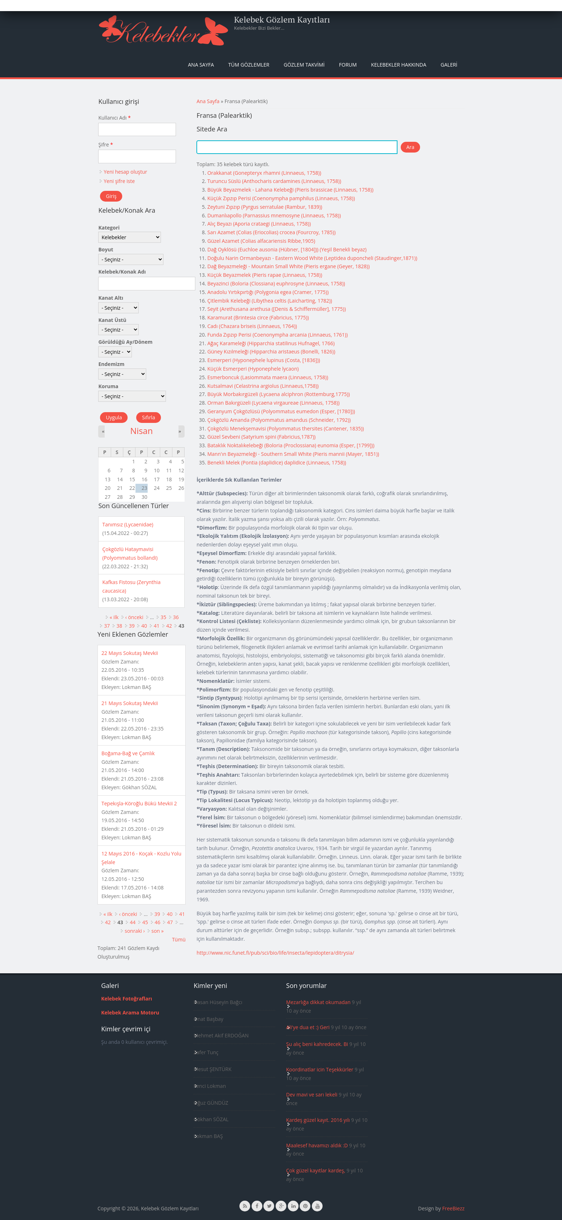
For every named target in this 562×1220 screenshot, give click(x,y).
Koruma (108, 386)
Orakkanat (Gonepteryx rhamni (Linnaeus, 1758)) (264, 172)
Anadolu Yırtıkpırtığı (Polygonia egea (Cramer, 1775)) (267, 292)
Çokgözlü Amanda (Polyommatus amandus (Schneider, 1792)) (279, 419)
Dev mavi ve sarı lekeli (311, 1094)
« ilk (114, 617)
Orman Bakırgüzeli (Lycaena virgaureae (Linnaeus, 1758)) (273, 402)
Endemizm (111, 364)
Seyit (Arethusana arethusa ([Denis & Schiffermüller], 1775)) (276, 308)
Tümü (179, 939)
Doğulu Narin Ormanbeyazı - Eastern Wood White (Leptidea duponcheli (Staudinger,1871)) (312, 258)
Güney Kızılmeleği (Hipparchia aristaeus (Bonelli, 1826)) (271, 351)
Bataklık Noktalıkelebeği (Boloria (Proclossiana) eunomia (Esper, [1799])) (290, 445)
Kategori (108, 227)
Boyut (105, 249)
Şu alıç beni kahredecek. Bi (317, 1044)
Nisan (141, 431)
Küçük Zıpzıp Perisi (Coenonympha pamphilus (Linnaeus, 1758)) (281, 198)
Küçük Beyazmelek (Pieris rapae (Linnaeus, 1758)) (264, 274)
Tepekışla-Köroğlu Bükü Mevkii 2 (139, 803)
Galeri (448, 64)
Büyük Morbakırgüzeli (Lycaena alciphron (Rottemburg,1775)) (278, 394)
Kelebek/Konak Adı (122, 271)
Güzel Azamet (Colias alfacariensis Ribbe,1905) (261, 240)
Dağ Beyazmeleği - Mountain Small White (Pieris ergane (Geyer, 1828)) (288, 266)
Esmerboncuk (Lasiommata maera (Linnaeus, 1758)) (267, 377)
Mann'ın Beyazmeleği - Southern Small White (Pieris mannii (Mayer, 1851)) (293, 453)
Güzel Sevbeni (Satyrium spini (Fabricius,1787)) (261, 436)
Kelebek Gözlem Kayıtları (282, 19)
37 (107, 625)
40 (144, 625)
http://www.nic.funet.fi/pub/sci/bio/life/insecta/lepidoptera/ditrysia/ (275, 952)
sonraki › (135, 930)
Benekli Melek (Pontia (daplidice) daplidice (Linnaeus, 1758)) (276, 462)
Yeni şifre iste (119, 181)
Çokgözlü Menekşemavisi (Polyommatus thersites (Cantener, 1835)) (285, 428)
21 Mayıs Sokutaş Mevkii (129, 703)
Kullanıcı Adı (114, 117)
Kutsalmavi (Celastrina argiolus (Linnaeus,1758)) (263, 385)
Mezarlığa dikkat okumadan (318, 1002)
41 (156, 625)
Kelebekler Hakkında (398, 64)
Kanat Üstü (112, 320)
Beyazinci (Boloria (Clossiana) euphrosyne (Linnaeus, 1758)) (276, 283)
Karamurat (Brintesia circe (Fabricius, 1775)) (258, 317)
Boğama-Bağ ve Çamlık (128, 753)
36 (176, 617)
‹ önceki (134, 617)
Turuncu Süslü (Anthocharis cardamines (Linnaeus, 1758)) (274, 181)
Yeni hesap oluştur (125, 171)
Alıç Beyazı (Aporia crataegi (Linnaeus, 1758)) (259, 223)
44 (132, 922)
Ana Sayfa (201, 64)
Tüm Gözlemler (249, 64)
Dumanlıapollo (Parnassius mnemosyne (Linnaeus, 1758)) (273, 215)
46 (158, 922)
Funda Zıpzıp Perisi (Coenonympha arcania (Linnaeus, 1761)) (277, 334)
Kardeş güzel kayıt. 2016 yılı (318, 1120)
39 (132, 625)
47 (170, 922)
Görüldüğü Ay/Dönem (125, 341)
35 (163, 617)
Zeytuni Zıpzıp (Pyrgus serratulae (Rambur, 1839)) (264, 206)
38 (119, 625)
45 (145, 922)
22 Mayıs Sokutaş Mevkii (129, 653)
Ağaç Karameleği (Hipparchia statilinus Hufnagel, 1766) (270, 343)
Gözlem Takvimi (304, 64)
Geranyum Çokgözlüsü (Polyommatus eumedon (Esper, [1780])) (281, 411)
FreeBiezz (453, 1208)
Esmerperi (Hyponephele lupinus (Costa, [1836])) (263, 360)
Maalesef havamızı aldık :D (317, 1145)
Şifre (105, 144)
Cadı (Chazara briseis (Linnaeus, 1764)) (252, 326)
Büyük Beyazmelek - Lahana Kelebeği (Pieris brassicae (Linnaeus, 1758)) (290, 189)
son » (158, 930)
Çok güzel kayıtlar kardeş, (315, 1170)
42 (169, 625)
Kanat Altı (110, 297)
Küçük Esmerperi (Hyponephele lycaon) (253, 368)
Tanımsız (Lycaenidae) (127, 524)
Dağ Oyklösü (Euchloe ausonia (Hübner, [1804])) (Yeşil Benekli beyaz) (286, 249)
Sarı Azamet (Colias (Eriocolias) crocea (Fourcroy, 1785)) (271, 232)
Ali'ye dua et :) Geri (307, 1027)
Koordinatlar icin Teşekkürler (319, 1069)
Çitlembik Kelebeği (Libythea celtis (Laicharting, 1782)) (269, 300)
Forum (348, 64)
